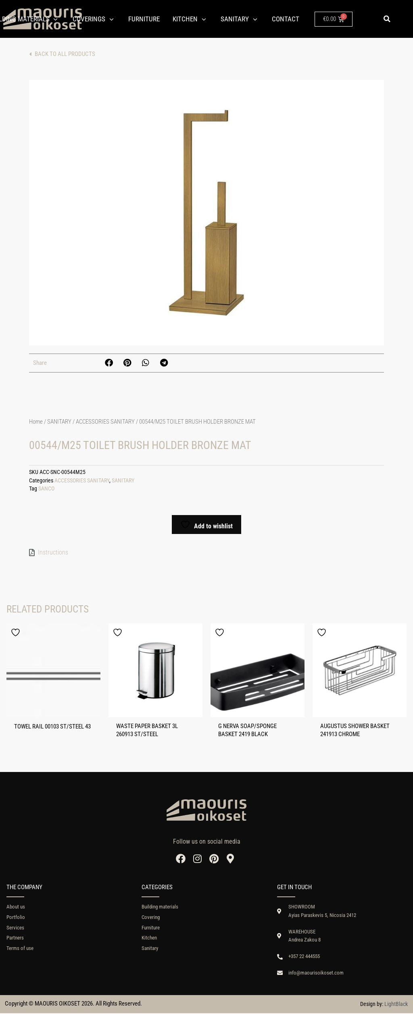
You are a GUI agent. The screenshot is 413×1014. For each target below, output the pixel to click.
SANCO (46, 488)
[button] (387, 19)
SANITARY (59, 421)
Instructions (53, 552)
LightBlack (396, 1005)
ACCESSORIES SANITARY (105, 421)
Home (36, 421)
